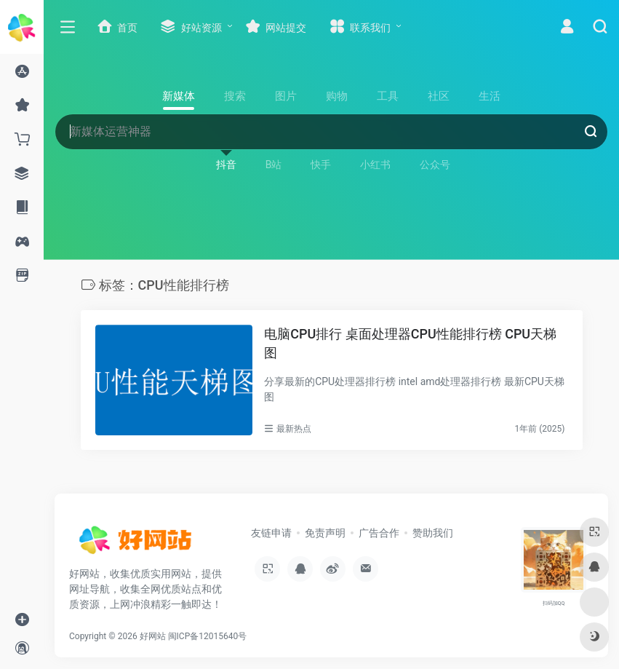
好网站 (153, 636)
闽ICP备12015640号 (207, 636)
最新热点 (293, 429)
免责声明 (325, 533)
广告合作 (379, 533)
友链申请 (271, 533)
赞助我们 (432, 533)
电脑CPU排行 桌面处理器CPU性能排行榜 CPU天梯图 (410, 343)
